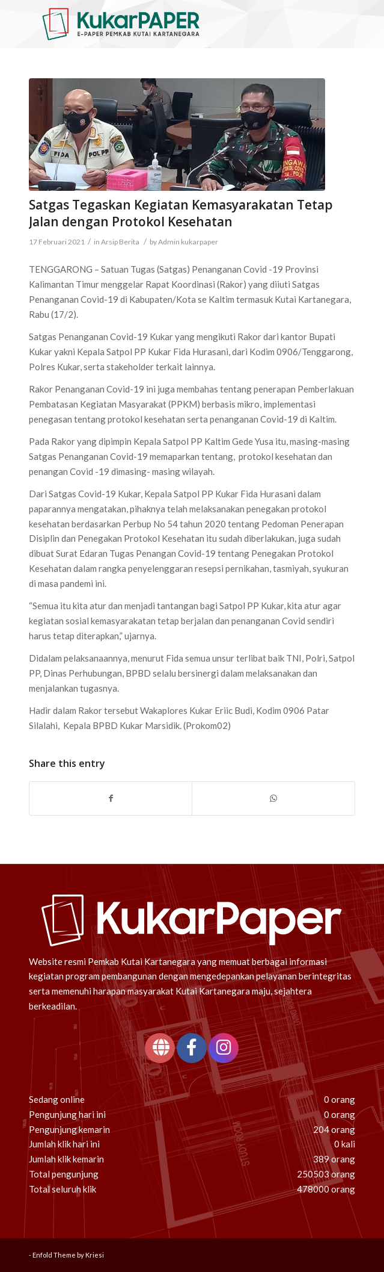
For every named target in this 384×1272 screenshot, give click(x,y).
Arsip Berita (120, 241)
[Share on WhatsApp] (273, 798)
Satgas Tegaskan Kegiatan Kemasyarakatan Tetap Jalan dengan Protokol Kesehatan (181, 212)
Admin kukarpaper (188, 241)
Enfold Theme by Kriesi (68, 1255)
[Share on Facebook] (110, 798)
